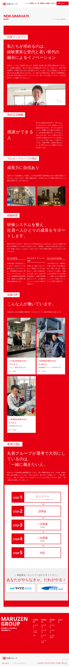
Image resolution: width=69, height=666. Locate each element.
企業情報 (31, 3)
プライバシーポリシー (20, 663)
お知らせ (53, 3)
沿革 (34, 635)
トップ (26, 3)
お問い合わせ (5, 663)
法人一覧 (37, 3)
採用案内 (48, 3)
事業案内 (42, 3)
